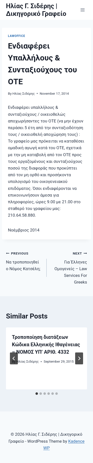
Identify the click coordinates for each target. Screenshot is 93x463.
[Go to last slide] (14, 358)
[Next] (79, 358)
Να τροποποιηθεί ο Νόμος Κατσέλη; (24, 260)
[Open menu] (82, 10)
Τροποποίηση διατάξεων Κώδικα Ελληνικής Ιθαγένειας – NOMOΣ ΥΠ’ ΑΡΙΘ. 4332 (46, 344)
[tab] (36, 393)
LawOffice (16, 36)
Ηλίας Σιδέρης (23, 93)
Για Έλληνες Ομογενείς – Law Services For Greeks (69, 267)
